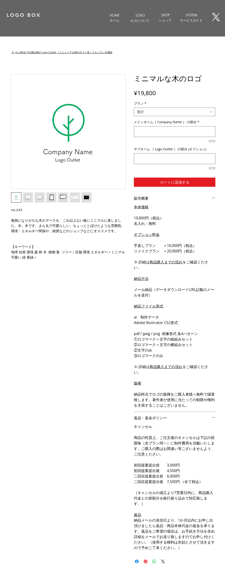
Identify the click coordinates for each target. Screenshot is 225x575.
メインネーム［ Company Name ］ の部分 (166, 122)
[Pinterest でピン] (145, 561)
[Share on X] (163, 561)
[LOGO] (140, 15)
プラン (140, 103)
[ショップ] (165, 20)
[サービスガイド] (191, 20)
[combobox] (174, 112)
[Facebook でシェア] (137, 561)
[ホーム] (114, 20)
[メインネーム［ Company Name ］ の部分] (174, 131)
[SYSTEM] (191, 15)
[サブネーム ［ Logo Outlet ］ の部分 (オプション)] (174, 158)
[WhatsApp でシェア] (154, 561)
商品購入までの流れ (166, 262)
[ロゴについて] (139, 21)
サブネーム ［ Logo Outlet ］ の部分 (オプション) (170, 149)
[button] (61, 52)
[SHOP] (165, 15)
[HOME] (114, 15)
